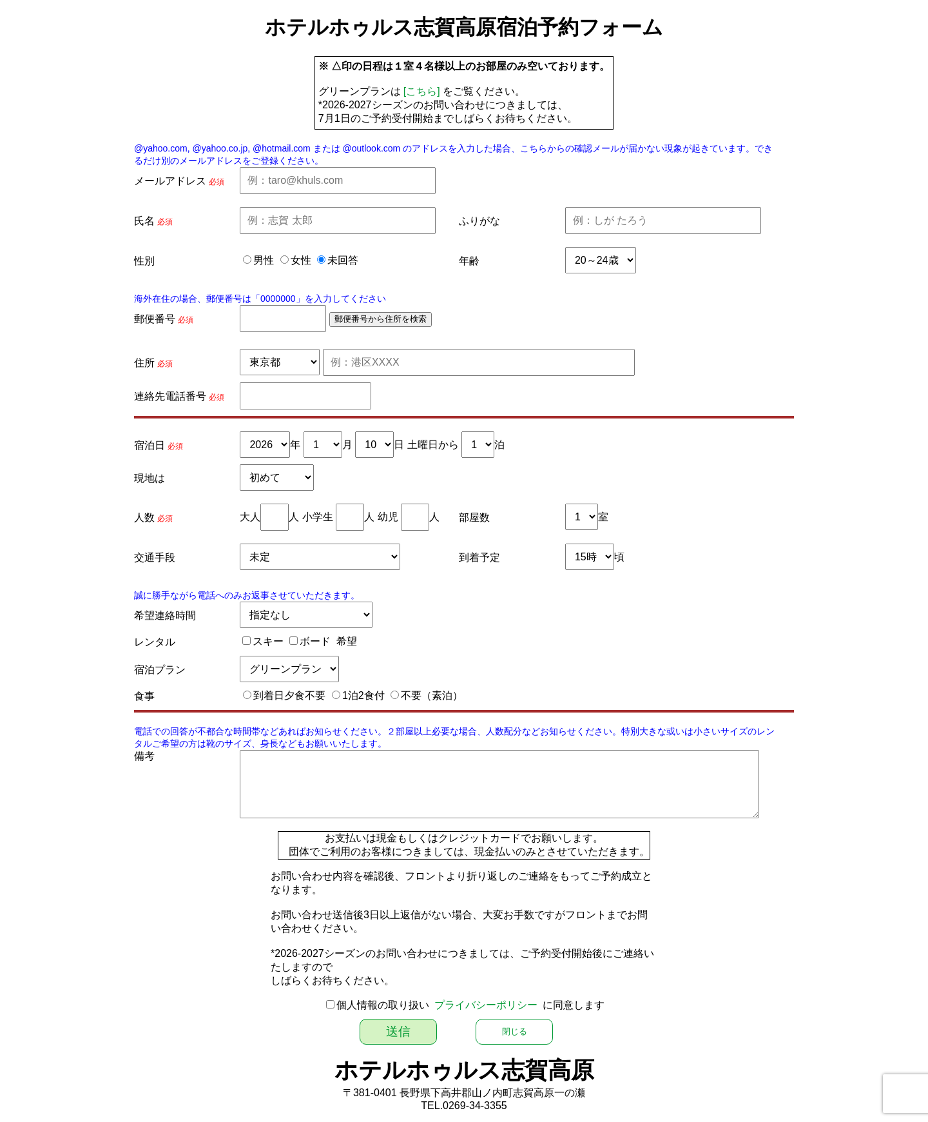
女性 (301, 260)
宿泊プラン (160, 669)
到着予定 (479, 557)
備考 (144, 756)
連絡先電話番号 (170, 396)
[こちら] (421, 91)
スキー (268, 641)
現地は (149, 478)
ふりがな (479, 220)
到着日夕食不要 (289, 695)
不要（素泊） (432, 695)
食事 (144, 696)
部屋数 (474, 517)
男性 (263, 260)
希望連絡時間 (165, 615)
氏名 (144, 220)
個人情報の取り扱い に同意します (470, 1004)
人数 (144, 517)
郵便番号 (154, 318)
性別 (144, 260)
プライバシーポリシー (485, 1004)
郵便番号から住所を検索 (380, 319)
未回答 (342, 260)
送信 (398, 1031)
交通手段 (154, 557)
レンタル (154, 641)
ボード (315, 641)
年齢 (469, 260)
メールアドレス (170, 180)
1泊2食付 (363, 695)
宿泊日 (149, 445)
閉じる (514, 1031)
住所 (144, 362)
